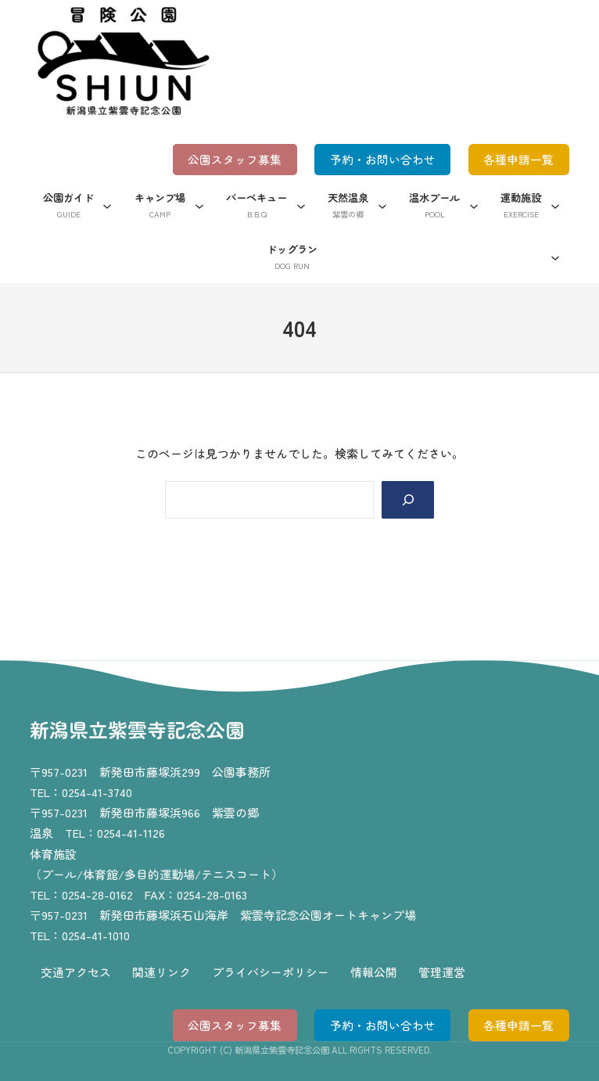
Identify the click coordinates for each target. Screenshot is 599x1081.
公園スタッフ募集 (233, 160)
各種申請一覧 (518, 160)
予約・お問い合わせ (381, 160)
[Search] (407, 500)
